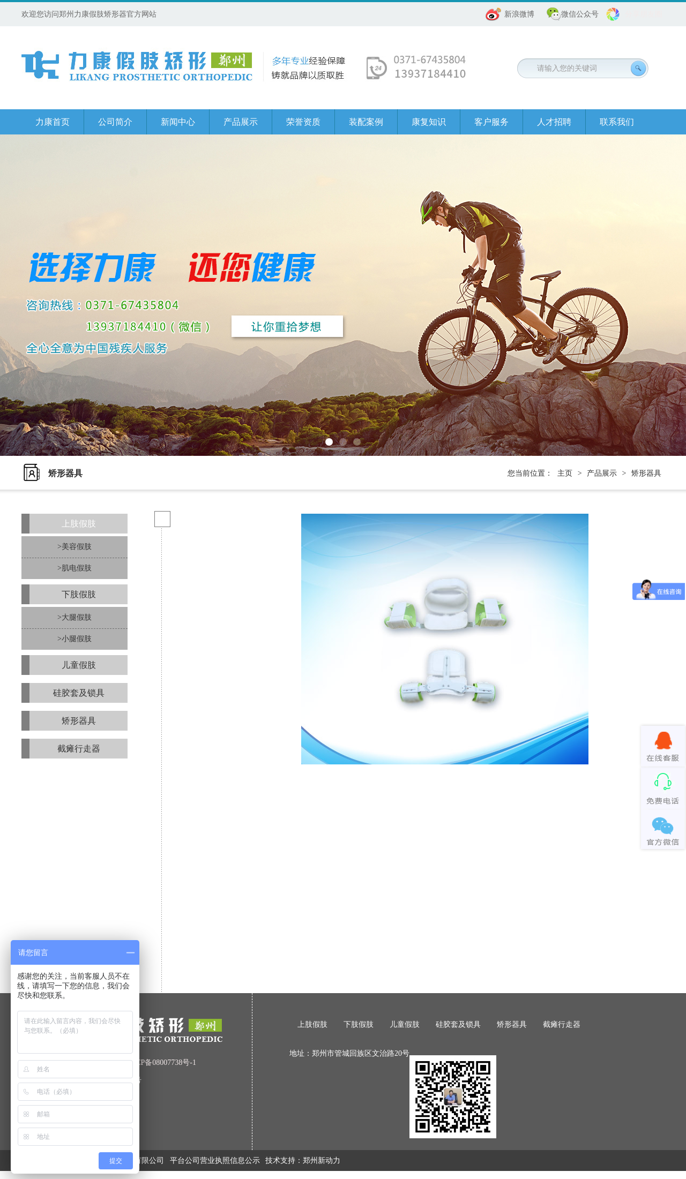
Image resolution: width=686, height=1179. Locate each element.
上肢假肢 (79, 523)
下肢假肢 (79, 594)
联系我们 (617, 121)
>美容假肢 (74, 547)
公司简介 (115, 121)
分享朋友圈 (643, 14)
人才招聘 (554, 121)
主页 (564, 473)
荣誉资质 (303, 121)
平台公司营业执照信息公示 (215, 1161)
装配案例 (366, 121)
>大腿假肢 (74, 617)
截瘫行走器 (78, 748)
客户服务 (491, 121)
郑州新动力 (321, 1161)
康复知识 (429, 121)
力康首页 (52, 121)
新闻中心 (178, 121)
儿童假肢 (79, 665)
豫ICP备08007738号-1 (161, 1062)
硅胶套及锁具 (79, 692)
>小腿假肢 (74, 639)
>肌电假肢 (74, 568)
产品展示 (240, 121)
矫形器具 (646, 473)
